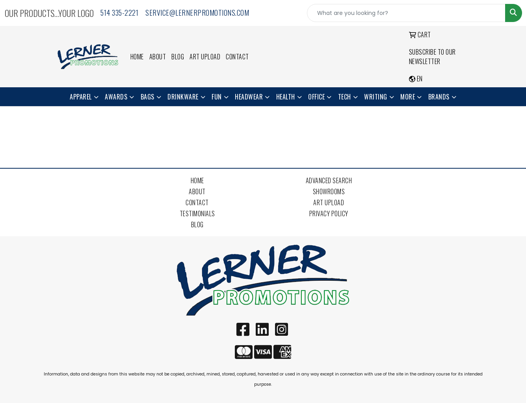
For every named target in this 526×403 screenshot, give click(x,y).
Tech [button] (344, 96)
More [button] (407, 96)
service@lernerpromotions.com (197, 12)
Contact (237, 56)
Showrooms (329, 191)
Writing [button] (375, 96)
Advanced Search (329, 180)
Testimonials (197, 213)
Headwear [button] (249, 96)
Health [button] (285, 96)
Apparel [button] (81, 96)
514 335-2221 (119, 12)
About (157, 56)
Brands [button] (439, 96)
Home (137, 56)
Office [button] (316, 96)
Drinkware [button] (183, 96)
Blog (177, 56)
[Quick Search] (406, 13)
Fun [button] (217, 96)
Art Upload (205, 56)
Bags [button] (147, 96)
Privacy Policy (328, 213)
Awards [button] (116, 96)
